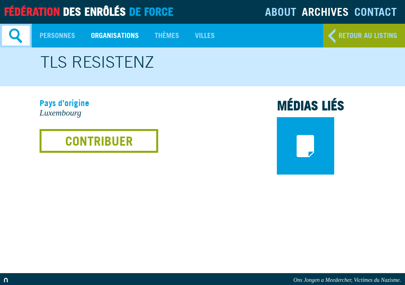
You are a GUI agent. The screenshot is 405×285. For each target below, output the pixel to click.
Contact (375, 11)
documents (305, 146)
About (280, 11)
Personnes (57, 35)
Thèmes (167, 35)
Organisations (115, 35)
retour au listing (368, 35)
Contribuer (99, 140)
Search (16, 36)
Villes (205, 35)
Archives (325, 11)
